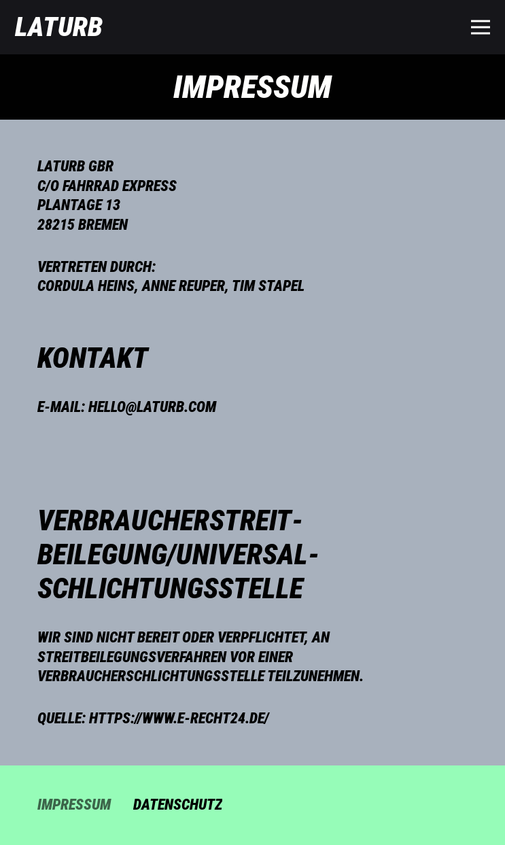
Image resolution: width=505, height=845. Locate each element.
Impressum (74, 804)
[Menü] (480, 27)
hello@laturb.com (152, 406)
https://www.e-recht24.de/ (179, 718)
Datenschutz (177, 804)
